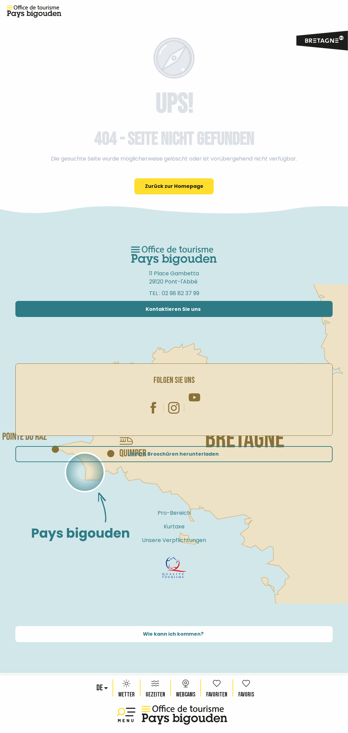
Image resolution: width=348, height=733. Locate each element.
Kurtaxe (174, 526)
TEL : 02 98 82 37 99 (174, 293)
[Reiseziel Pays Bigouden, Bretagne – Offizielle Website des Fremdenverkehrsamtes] (34, 11)
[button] (100, 688)
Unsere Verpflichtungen (174, 540)
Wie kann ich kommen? (173, 634)
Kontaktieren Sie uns (173, 309)
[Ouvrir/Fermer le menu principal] (127, 715)
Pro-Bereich (174, 513)
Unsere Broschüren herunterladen (173, 454)
